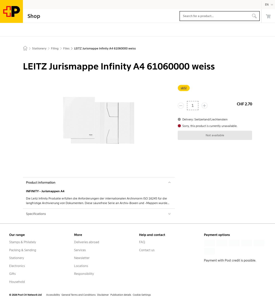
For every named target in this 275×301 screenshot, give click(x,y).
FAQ (142, 242)
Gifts (12, 274)
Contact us (146, 250)
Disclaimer (103, 294)
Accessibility (53, 294)
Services (80, 250)
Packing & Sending (22, 250)
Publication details (120, 294)
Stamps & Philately (22, 242)
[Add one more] (204, 105)
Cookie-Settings (142, 294)
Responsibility (84, 274)
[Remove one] (181, 105)
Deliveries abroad (86, 242)
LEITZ (184, 87)
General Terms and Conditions (78, 294)
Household (17, 282)
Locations (81, 266)
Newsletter (82, 258)
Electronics (17, 266)
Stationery (16, 258)
